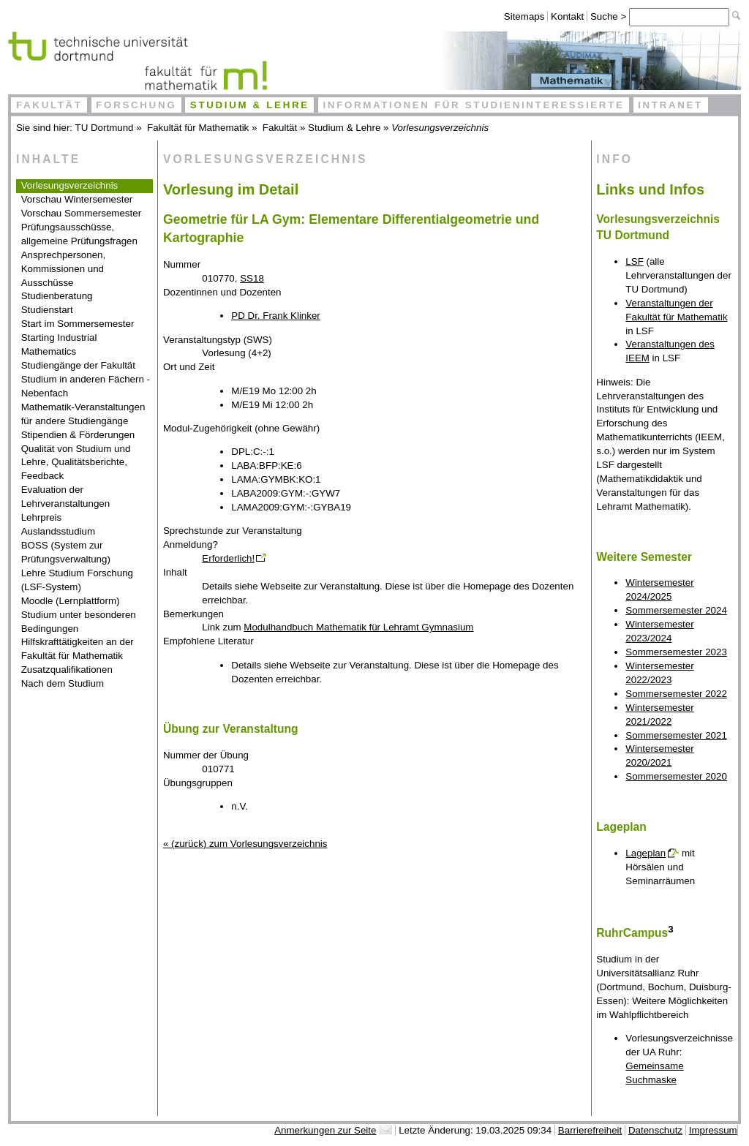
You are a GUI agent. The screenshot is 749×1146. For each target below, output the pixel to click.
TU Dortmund (104, 127)
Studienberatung (57, 295)
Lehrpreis (41, 517)
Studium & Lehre (249, 104)
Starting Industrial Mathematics (59, 344)
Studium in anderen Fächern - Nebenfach (85, 386)
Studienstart (47, 309)
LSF (634, 261)
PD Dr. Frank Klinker (275, 315)
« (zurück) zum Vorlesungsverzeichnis (245, 843)
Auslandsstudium (58, 531)
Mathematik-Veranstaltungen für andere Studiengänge (83, 414)
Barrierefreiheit (590, 1130)
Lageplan (645, 853)
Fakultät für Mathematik (198, 127)
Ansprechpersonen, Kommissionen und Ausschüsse (63, 268)
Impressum (713, 1130)
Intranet (670, 104)
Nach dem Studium (62, 683)
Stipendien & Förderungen (78, 434)
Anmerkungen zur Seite (325, 1130)
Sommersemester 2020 (676, 776)
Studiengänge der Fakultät (78, 365)
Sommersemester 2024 (676, 610)
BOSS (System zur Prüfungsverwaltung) (65, 552)
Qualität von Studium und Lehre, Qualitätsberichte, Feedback (76, 462)
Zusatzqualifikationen (67, 669)
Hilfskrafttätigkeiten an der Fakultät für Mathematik (77, 648)
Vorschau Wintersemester (77, 199)
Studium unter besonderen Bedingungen (78, 621)
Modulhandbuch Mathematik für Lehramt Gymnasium (358, 627)
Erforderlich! (228, 558)
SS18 (252, 278)
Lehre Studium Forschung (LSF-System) (77, 580)
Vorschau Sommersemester (81, 213)
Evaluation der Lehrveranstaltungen (65, 496)
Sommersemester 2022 (676, 693)
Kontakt (567, 16)
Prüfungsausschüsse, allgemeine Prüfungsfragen (79, 234)
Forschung (136, 104)
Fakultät (49, 104)
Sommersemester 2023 (676, 651)
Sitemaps (524, 16)
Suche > (609, 16)
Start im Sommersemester (78, 323)
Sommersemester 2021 (676, 735)
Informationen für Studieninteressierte (473, 104)
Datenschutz (655, 1130)
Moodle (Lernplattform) (70, 600)
